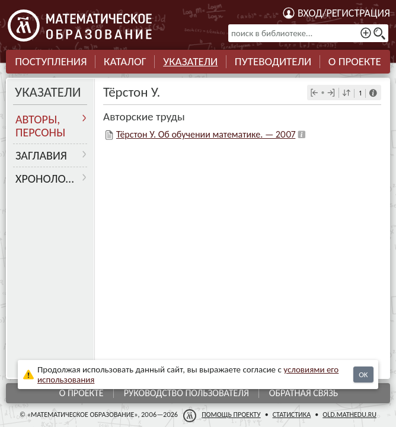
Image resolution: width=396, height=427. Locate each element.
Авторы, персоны (40, 125)
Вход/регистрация (344, 13)
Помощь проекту (231, 414)
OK (363, 374)
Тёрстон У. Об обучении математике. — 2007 (205, 134)
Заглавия (41, 155)
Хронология (50, 178)
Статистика (292, 414)
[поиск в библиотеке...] (308, 33)
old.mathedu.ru (349, 414)
